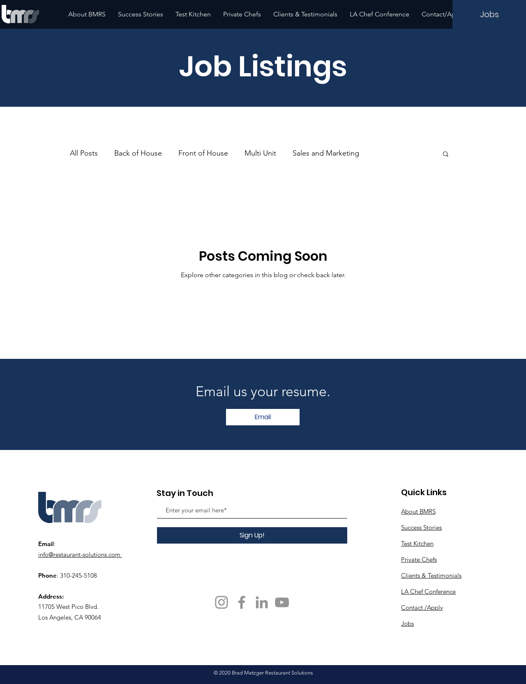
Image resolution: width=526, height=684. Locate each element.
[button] (446, 154)
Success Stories (421, 527)
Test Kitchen (417, 543)
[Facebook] (241, 602)
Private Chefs (419, 559)
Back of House (138, 153)
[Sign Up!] (252, 535)
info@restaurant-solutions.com (79, 554)
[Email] (263, 417)
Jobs (407, 623)
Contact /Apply (422, 607)
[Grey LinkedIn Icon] (261, 602)
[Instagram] (221, 602)
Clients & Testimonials (431, 575)
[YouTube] (282, 602)
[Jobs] (489, 14)
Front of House (203, 153)
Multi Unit (260, 153)
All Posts (84, 153)
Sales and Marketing (326, 153)
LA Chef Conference (428, 591)
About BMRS (418, 511)
